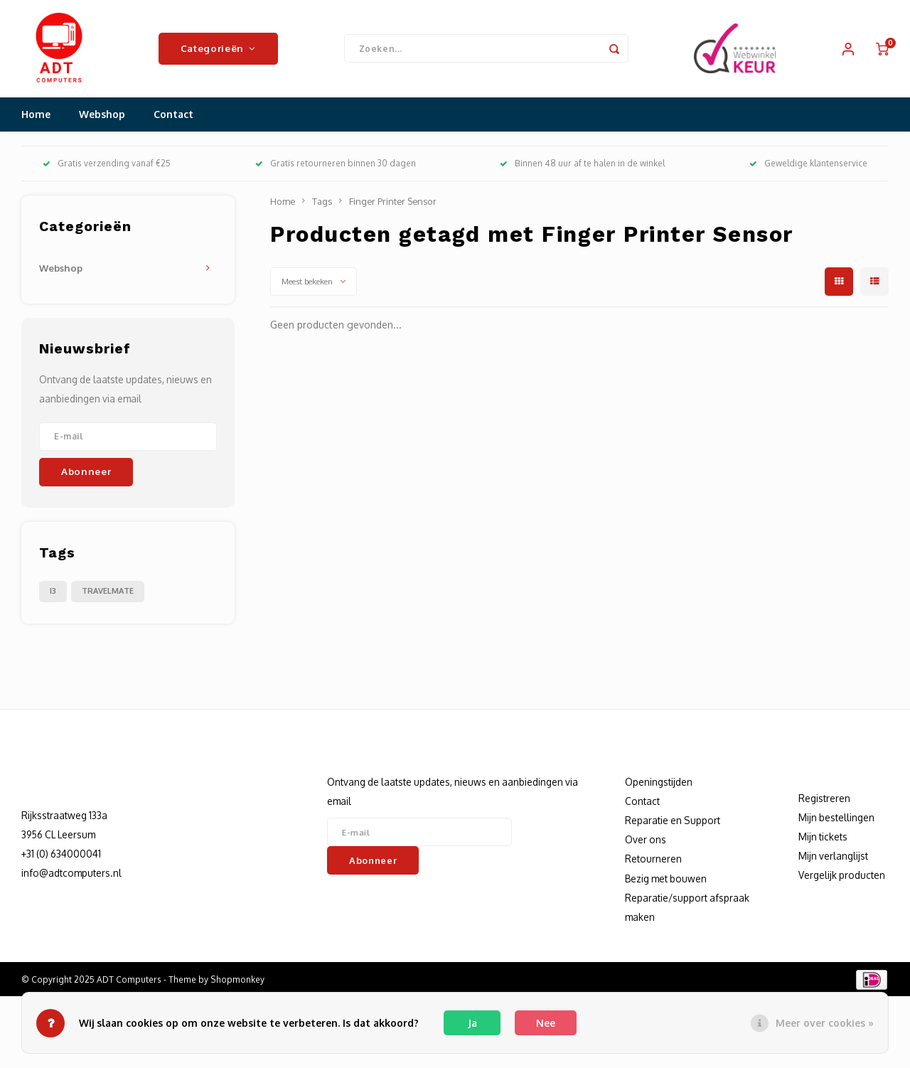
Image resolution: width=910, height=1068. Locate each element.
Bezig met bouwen (666, 881)
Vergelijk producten (841, 878)
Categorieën (218, 49)
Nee (545, 1023)
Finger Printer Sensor (393, 203)
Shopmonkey (237, 982)
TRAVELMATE (108, 593)
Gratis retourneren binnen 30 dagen (335, 166)
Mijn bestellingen (836, 819)
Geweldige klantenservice (808, 166)
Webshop (102, 117)
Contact (173, 117)
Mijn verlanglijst (833, 859)
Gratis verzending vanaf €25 (107, 166)
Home (35, 117)
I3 (53, 593)
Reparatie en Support (672, 823)
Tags (322, 203)
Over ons (645, 842)
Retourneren (653, 861)
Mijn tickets (822, 839)
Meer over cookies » (825, 1023)
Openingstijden (658, 784)
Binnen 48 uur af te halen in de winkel (582, 166)
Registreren (824, 800)
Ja (472, 1023)
